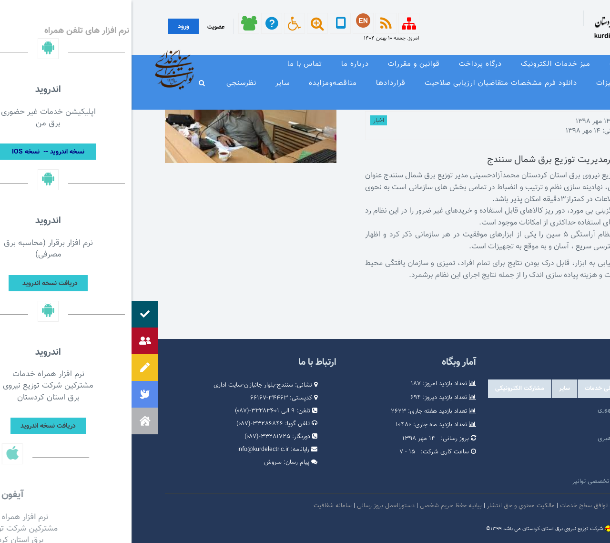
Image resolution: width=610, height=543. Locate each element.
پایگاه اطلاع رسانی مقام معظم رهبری (512, 438)
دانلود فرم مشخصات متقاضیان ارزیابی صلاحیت (369, 83)
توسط (544, 121)
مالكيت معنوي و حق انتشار (389, 506)
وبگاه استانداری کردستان (528, 467)
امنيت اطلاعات (514, 506)
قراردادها (259, 83)
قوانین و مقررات (282, 64)
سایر (151, 83)
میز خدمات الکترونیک (424, 64)
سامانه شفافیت (202, 506)
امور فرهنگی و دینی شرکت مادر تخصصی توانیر (499, 481)
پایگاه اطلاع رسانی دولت (528, 453)
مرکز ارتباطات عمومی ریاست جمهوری (512, 410)
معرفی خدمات (501, 64)
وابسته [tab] (532, 388)
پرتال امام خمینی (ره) (531, 424)
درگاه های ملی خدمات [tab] (481, 388)
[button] (13, 421)
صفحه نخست (564, 64)
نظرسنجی (110, 83)
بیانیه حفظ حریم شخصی (319, 506)
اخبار (247, 120)
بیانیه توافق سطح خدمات (459, 506)
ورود (52, 26)
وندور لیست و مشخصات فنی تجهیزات (525, 83)
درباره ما (223, 64)
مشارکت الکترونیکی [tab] (388, 388)
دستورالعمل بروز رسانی (254, 506)
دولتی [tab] (562, 388)
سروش (141, 462)
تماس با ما (173, 64)
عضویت (84, 27)
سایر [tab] (432, 388)
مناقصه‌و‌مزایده (201, 83)
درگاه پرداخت (348, 64)
